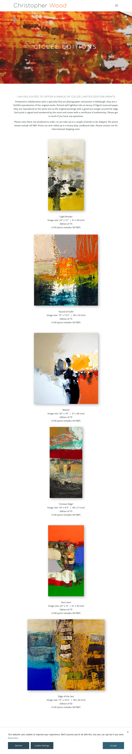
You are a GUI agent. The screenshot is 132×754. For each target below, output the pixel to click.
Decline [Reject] (18, 745)
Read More (13, 738)
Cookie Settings (42, 745)
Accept (113, 745)
